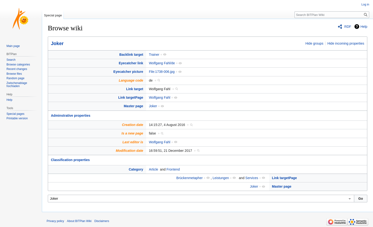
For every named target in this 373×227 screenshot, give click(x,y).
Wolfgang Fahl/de (162, 63)
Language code (131, 80)
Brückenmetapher (189, 178)
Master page (133, 106)
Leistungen (221, 178)
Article (153, 169)
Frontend (173, 169)
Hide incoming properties (345, 43)
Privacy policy (55, 221)
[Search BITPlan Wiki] (331, 14)
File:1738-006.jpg (162, 72)
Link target (134, 89)
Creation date (132, 125)
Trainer (154, 54)
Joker (57, 43)
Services (251, 178)
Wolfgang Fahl (159, 97)
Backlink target (131, 54)
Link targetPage (130, 97)
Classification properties (70, 160)
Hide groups (314, 43)
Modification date (129, 151)
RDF (347, 26)
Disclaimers (101, 221)
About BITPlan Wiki (79, 221)
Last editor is (133, 142)
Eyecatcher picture (128, 72)
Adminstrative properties (70, 115)
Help (363, 26)
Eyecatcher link (131, 63)
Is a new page (132, 133)
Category (136, 169)
